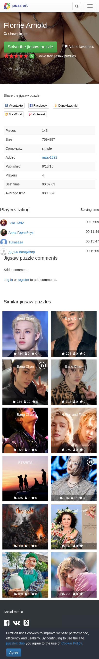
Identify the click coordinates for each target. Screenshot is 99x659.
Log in (8, 280)
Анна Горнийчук (20, 232)
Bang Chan (25, 318)
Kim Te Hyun (73, 559)
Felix (73, 463)
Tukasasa (15, 242)
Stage (19, 69)
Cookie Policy (71, 643)
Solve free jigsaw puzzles (57, 56)
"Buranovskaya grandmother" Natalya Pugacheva (25, 563)
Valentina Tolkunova (73, 511)
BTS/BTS (25, 463)
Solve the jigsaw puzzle (30, 46)
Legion (25, 511)
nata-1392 (49, 157)
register (23, 280)
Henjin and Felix (73, 415)
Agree (13, 652)
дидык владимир (21, 252)
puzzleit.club (15, 643)
